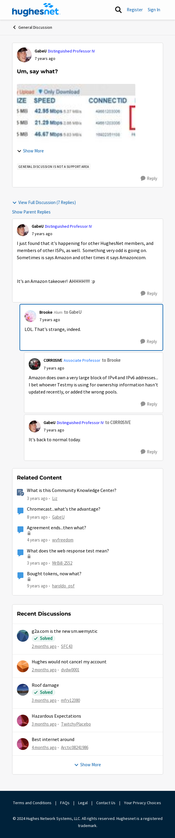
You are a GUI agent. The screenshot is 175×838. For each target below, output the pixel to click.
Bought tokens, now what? (54, 574)
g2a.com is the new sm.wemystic (64, 631)
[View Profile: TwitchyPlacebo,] (23, 721)
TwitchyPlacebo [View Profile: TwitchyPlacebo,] (76, 724)
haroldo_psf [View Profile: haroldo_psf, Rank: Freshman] (63, 586)
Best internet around (53, 740)
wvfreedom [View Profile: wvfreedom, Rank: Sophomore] (62, 540)
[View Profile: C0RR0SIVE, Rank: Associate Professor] (35, 364)
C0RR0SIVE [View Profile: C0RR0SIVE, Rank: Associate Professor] (53, 360)
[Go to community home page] (36, 10)
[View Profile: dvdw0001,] (23, 666)
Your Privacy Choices (143, 802)
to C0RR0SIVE (118, 422)
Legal (83, 802)
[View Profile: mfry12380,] (23, 690)
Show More (30, 151)
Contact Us (105, 802)
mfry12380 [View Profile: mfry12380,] (70, 700)
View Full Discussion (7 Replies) (44, 202)
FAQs (65, 802)
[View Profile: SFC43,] (23, 636)
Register (135, 9)
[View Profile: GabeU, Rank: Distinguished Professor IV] (24, 54)
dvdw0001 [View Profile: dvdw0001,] (70, 670)
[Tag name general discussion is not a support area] (54, 166)
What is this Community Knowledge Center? (71, 490)
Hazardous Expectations (56, 716)
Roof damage (45, 685)
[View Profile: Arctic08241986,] (23, 744)
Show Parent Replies (31, 212)
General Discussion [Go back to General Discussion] (32, 27)
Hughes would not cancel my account (69, 662)
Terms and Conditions (32, 802)
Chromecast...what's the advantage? (63, 509)
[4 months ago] (44, 747)
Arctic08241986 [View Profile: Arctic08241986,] (74, 747)
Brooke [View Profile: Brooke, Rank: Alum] (45, 312)
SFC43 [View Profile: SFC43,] (67, 646)
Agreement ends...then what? (56, 528)
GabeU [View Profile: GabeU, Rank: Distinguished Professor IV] (40, 51)
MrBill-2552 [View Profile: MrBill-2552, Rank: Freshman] (62, 562)
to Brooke (111, 360)
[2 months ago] (44, 646)
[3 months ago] (44, 700)
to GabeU (72, 312)
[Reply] (148, 178)
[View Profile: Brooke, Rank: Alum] (30, 316)
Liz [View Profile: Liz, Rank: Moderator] (54, 498)
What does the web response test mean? (68, 551)
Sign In (154, 9)
